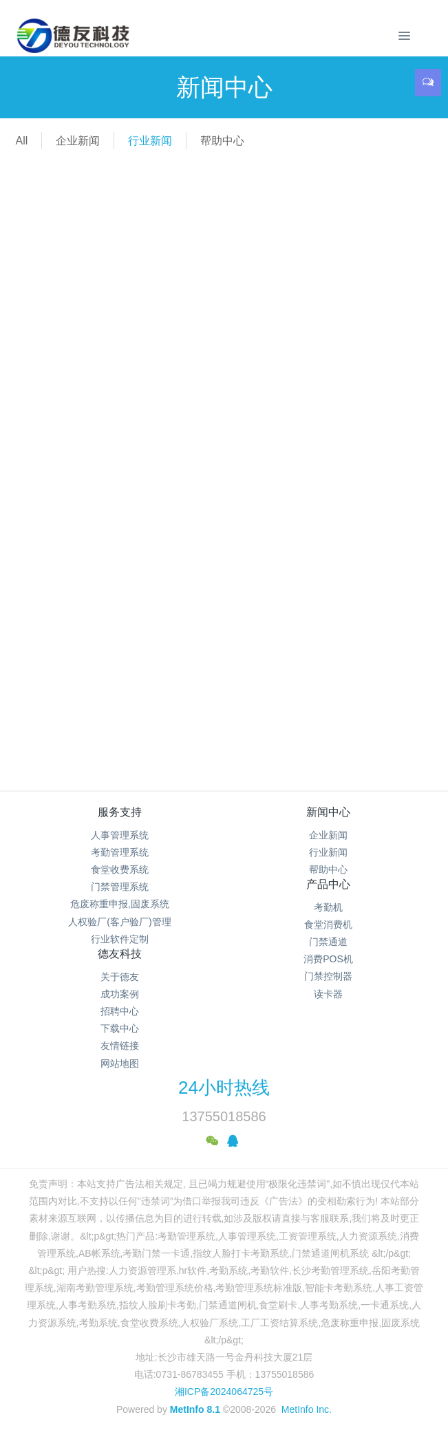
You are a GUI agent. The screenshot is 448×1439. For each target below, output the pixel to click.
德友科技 (120, 954)
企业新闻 (78, 141)
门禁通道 (328, 941)
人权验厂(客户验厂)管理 (119, 921)
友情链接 (119, 1045)
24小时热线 (224, 1087)
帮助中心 (222, 141)
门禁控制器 (328, 976)
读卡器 (328, 993)
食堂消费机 (328, 924)
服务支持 (120, 812)
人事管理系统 (120, 835)
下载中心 (119, 1028)
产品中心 (328, 884)
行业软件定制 (120, 938)
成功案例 (119, 993)
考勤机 (328, 907)
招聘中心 (119, 1011)
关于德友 (119, 976)
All (21, 141)
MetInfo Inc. (306, 1409)
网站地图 (119, 1063)
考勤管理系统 (120, 852)
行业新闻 (150, 141)
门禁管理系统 (120, 886)
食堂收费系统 (120, 869)
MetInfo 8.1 (195, 1409)
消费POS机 (328, 958)
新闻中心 (328, 812)
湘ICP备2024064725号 (224, 1391)
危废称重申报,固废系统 (119, 903)
